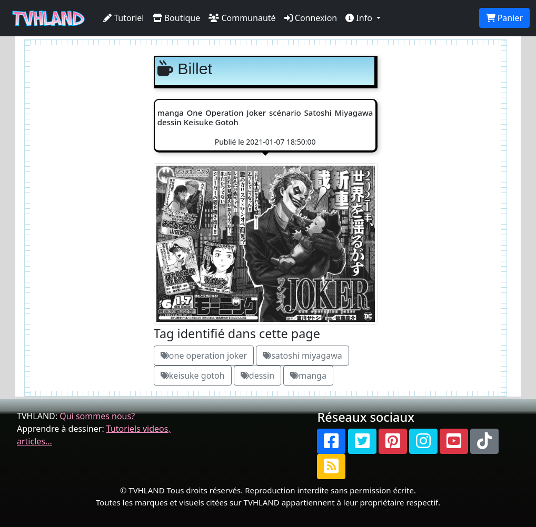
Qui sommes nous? (97, 416)
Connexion (311, 18)
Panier (504, 18)
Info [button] (359, 18)
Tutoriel (123, 18)
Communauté (242, 18)
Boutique (177, 18)
